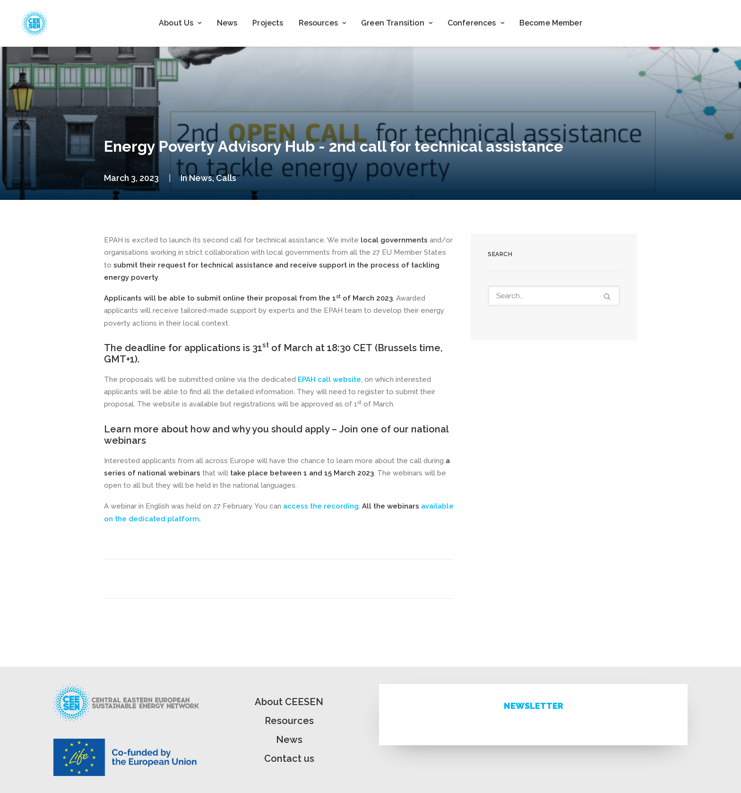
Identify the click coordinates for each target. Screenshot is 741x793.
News (227, 22)
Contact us (289, 758)
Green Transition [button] (396, 22)
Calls (226, 178)
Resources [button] (322, 22)
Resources (289, 720)
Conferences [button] (476, 22)
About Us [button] (180, 22)
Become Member (550, 22)
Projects (267, 22)
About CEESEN (289, 701)
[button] (607, 296)
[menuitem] (180, 23)
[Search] (554, 295)
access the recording (321, 506)
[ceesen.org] (34, 23)
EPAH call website (329, 379)
